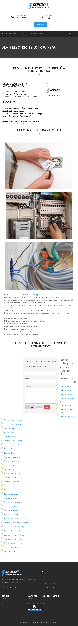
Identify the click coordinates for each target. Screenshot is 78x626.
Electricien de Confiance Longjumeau (25, 294)
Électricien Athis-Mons (67, 390)
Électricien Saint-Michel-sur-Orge (14, 527)
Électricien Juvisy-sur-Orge (12, 473)
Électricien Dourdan (10, 432)
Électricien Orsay (9, 506)
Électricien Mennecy (10, 490)
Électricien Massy (9, 486)
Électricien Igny (9, 469)
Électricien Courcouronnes (12, 424)
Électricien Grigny (9, 465)
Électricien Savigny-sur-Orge (13, 531)
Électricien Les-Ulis (10, 478)
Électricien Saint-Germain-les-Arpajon (16, 523)
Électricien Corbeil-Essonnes (13, 420)
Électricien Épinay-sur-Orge (12, 445)
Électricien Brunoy (65, 405)
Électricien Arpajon (65, 386)
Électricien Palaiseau (10, 510)
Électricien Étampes (10, 449)
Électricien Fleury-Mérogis (12, 457)
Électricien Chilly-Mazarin (68, 416)
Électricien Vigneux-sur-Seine (13, 539)
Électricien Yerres (9, 551)
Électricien (6, 34)
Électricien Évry (9, 453)
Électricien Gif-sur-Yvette (12, 461)
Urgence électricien (21, 34)
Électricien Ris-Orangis (11, 514)
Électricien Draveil (9, 436)
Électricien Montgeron (11, 494)
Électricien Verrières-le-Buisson (14, 535)
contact (40, 25)
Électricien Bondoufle (66, 394)
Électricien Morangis (10, 498)
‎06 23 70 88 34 (55, 95)
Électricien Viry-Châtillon (11, 547)
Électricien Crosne (10, 428)
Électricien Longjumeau (11, 482)
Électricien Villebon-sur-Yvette (13, 543)
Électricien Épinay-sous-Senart (13, 441)
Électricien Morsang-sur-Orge (13, 502)
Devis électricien (37, 34)
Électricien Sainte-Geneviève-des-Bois (16, 518)
